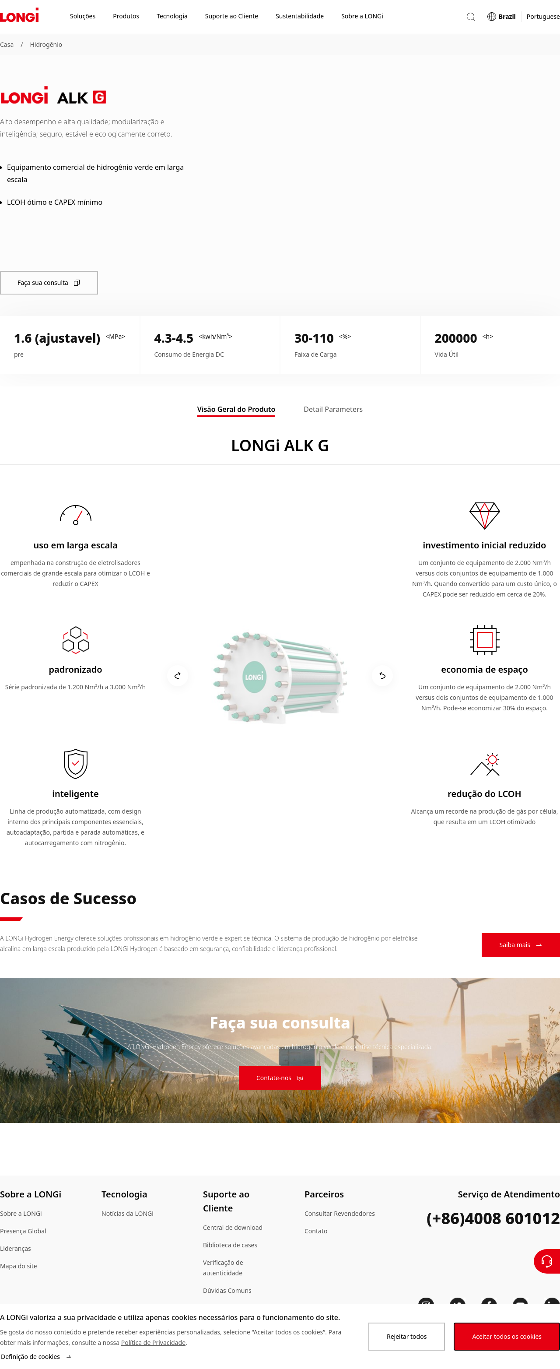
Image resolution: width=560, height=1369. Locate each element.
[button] (471, 16)
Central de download (232, 1227)
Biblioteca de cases (230, 1245)
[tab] (236, 410)
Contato (315, 1231)
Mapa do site (18, 1266)
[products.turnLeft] (177, 675)
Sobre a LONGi (21, 1213)
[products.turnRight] (382, 675)
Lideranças (15, 1248)
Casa (7, 44)
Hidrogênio (46, 44)
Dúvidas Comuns (227, 1290)
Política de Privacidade (153, 1342)
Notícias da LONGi (128, 1213)
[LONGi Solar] (19, 17)
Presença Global (23, 1231)
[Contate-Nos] (547, 1261)
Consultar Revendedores (339, 1213)
